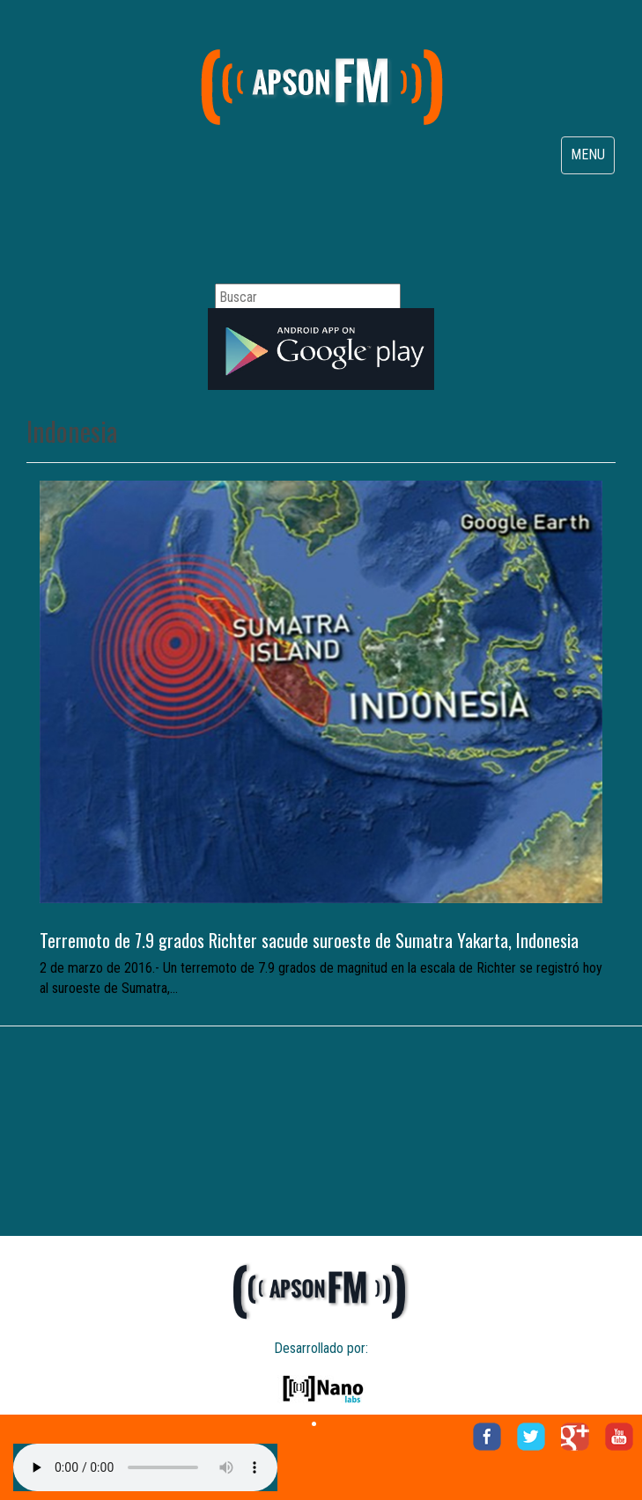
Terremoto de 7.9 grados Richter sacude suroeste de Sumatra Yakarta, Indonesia (309, 940)
